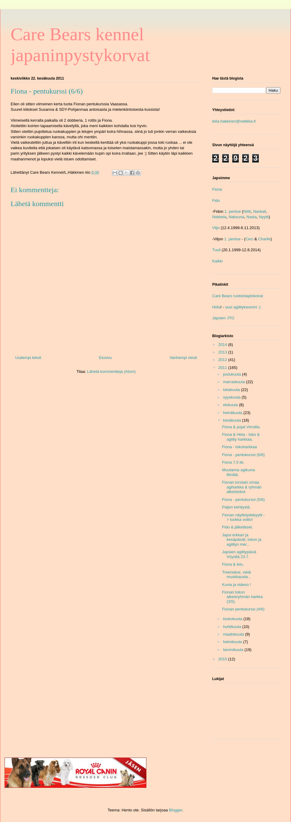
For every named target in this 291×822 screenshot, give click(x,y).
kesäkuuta (232, 420)
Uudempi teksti (28, 357)
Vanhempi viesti (183, 357)
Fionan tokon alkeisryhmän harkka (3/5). (242, 597)
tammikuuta (234, 649)
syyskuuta (232, 397)
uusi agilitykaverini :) (243, 307)
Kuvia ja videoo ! (236, 584)
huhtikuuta (232, 626)
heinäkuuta (233, 412)
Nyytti (264, 217)
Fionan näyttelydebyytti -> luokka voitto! (243, 517)
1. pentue (232, 211)
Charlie (264, 239)
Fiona (217, 189)
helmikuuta (233, 642)
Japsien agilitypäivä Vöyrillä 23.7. (239, 554)
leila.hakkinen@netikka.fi (234, 121)
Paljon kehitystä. (236, 507)
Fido (216, 200)
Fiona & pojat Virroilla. (241, 427)
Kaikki (217, 261)
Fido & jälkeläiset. (237, 527)
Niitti (247, 211)
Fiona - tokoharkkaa (239, 447)
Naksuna (236, 217)
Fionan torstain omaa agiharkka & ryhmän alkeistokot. (242, 487)
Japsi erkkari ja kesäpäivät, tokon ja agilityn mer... (241, 540)
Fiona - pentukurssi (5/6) (243, 499)
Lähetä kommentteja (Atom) (111, 371)
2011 (223, 367)
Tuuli (216, 250)
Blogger (175, 810)
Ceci (249, 239)
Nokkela (219, 217)
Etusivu (105, 357)
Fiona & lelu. (233, 564)
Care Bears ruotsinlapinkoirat (237, 296)
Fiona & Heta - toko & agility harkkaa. (240, 437)
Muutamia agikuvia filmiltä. (238, 472)
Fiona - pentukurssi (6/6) (243, 454)
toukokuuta (233, 618)
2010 (223, 659)
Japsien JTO (223, 318)
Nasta (251, 217)
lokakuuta (232, 389)
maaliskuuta (234, 634)
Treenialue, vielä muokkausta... (236, 574)
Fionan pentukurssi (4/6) (243, 609)
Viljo (215, 227)
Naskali (259, 211)
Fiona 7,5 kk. (233, 462)
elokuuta (231, 405)
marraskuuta (234, 382)
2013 (223, 352)
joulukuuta (232, 374)
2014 (223, 344)
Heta (216, 307)
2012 (223, 359)
